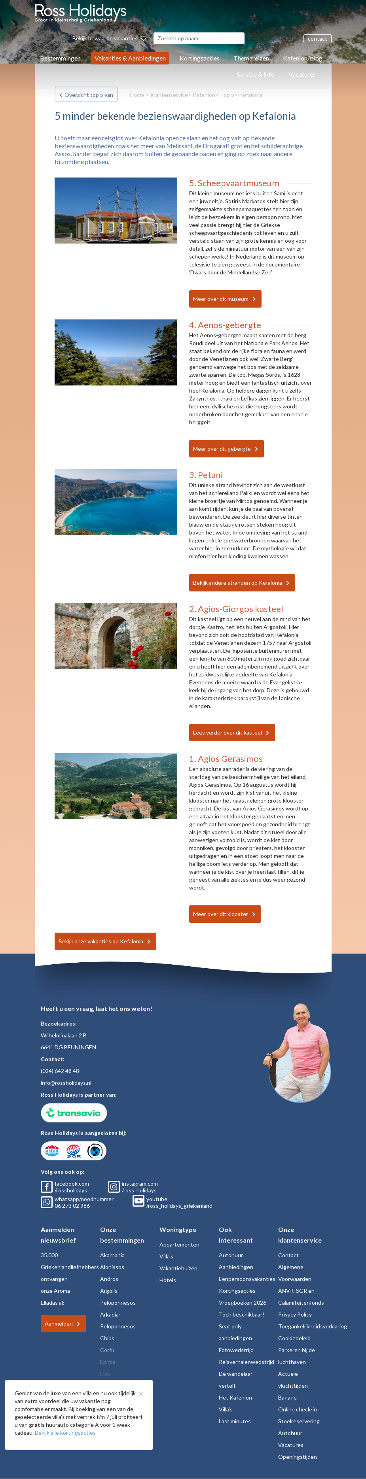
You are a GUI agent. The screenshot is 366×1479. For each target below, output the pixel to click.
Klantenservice (169, 94)
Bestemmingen (60, 58)
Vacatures (302, 74)
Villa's (166, 1256)
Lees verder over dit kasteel (227, 732)
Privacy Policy (295, 1314)
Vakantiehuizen (178, 1268)
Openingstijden (297, 1456)
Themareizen (251, 58)
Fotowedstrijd (236, 1350)
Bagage (287, 1397)
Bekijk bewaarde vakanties (109, 38)
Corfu (107, 1350)
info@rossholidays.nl (66, 1082)
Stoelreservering (299, 1421)
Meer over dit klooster (220, 913)
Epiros (108, 1361)
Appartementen (179, 1244)
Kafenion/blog (302, 58)
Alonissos (112, 1267)
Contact (288, 1255)
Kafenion (204, 94)
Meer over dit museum (220, 298)
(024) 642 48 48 (60, 1070)
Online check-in (297, 1409)
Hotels (167, 1280)
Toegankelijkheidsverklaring (312, 1326)
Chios (107, 1338)
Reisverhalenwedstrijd (246, 1361)
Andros (109, 1278)
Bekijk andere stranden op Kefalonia (237, 582)
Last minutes (235, 1421)
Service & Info (256, 74)
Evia (105, 1373)
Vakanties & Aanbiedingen (130, 58)
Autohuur (231, 1255)
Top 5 (227, 94)
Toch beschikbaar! (241, 1314)
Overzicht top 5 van (88, 94)
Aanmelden (59, 1323)
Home (137, 94)
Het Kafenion (235, 1397)
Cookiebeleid (294, 1338)
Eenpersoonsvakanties (247, 1278)
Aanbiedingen (236, 1267)
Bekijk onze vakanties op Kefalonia (101, 941)
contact (317, 38)
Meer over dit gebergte (222, 448)
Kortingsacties (200, 58)
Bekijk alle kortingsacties (65, 1432)
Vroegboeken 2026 (242, 1302)
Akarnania (112, 1255)
